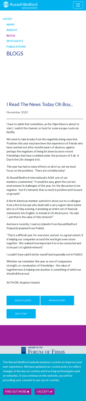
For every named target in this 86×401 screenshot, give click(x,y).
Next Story (21, 313)
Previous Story (57, 300)
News (10, 24)
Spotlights (15, 41)
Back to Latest (23, 300)
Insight (12, 29)
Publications (16, 46)
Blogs (11, 35)
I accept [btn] (44, 391)
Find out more (17, 391)
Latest (7, 18)
